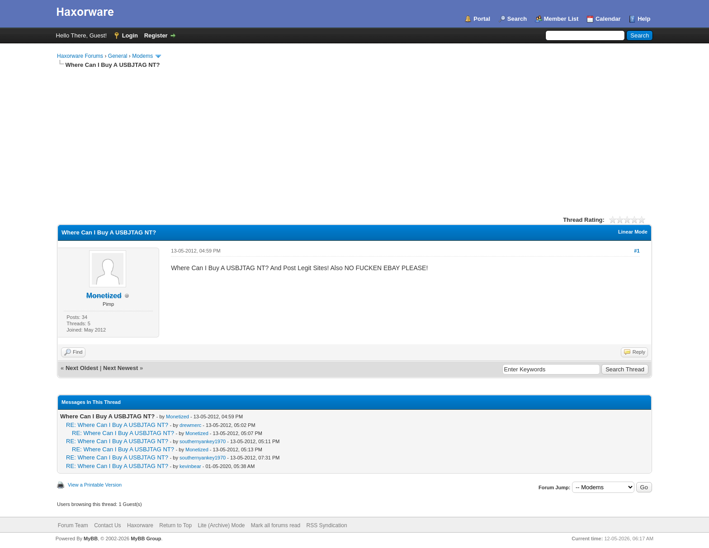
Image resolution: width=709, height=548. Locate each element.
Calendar (608, 18)
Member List (561, 18)
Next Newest (120, 368)
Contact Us (107, 525)
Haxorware (140, 525)
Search (517, 18)
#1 (636, 250)
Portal (481, 18)
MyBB (91, 538)
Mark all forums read (275, 525)
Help (644, 18)
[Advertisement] (354, 137)
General (118, 56)
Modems (142, 56)
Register (156, 35)
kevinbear (190, 466)
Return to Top (175, 525)
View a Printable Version (95, 484)
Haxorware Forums (80, 56)
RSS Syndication (327, 525)
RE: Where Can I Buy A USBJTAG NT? (117, 425)
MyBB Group (146, 538)
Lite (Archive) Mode (221, 525)
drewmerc (190, 425)
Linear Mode (633, 231)
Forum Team (73, 525)
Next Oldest (82, 368)
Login (130, 35)
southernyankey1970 (203, 441)
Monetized (177, 416)
